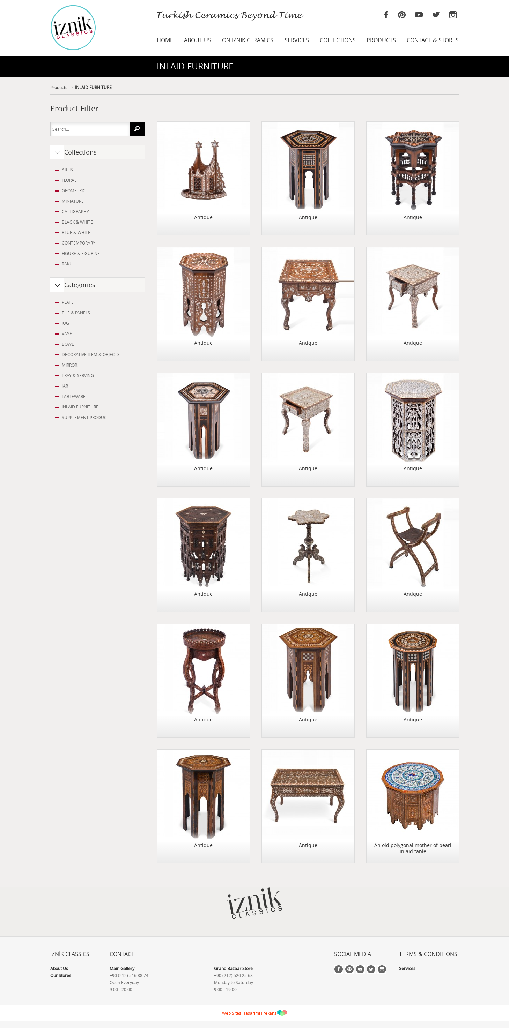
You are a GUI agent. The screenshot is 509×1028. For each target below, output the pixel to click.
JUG (65, 323)
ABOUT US (197, 40)
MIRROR (69, 365)
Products (58, 87)
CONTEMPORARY (78, 243)
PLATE (68, 302)
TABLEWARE (74, 396)
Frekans (268, 1013)
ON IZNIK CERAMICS (247, 40)
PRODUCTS (381, 40)
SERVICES (297, 40)
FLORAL (69, 180)
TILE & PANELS (76, 312)
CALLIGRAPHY (75, 211)
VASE (67, 333)
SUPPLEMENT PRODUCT (85, 417)
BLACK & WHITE (77, 222)
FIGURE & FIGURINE (81, 253)
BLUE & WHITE (76, 232)
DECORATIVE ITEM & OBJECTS (91, 354)
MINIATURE (73, 201)
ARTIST (68, 169)
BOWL (68, 344)
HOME (165, 40)
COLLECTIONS (338, 40)
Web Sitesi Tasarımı (241, 1013)
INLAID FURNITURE (93, 87)
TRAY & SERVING (78, 375)
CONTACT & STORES (433, 40)
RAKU (67, 264)
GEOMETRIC (74, 190)
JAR (65, 386)
